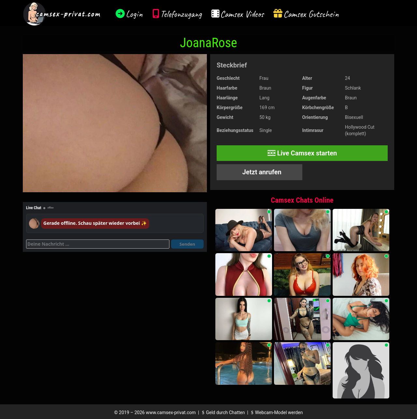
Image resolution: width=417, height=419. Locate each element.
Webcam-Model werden (276, 412)
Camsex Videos (242, 14)
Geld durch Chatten (222, 412)
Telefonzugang (181, 14)
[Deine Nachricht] (97, 244)
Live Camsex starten (302, 153)
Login (134, 14)
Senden (187, 244)
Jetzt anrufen (261, 172)
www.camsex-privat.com (171, 412)
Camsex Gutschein (311, 14)
